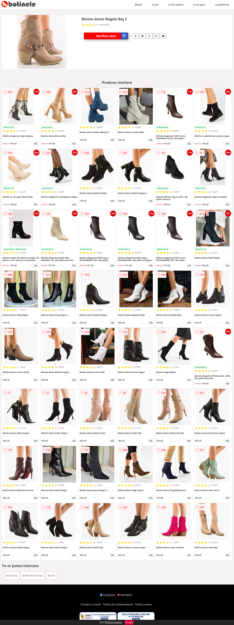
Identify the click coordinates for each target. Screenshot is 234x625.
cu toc (155, 4)
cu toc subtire (175, 4)
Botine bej (11, 575)
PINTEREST (124, 595)
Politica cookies (143, 604)
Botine (138, 4)
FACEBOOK (107, 595)
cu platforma (222, 4)
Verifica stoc (112, 36)
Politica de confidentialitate (118, 604)
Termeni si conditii (90, 604)
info (35, 143)
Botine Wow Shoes (32, 575)
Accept (129, 622)
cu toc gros (199, 4)
